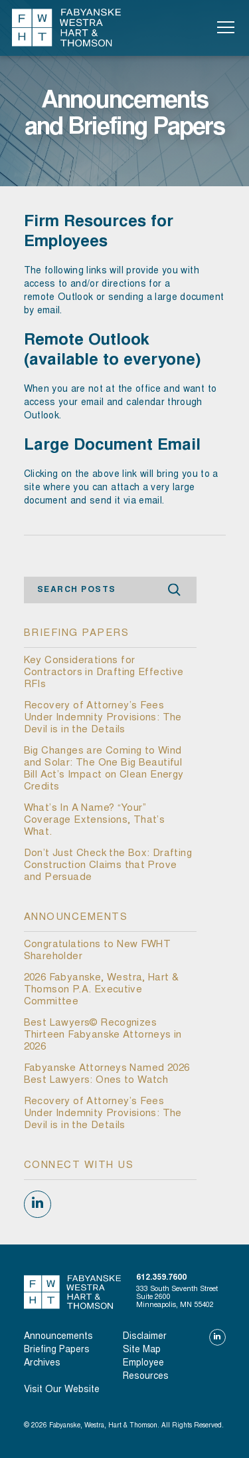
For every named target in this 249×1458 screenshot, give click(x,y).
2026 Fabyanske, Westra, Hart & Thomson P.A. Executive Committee (101, 990)
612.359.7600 (161, 1278)
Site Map (142, 1350)
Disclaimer (145, 1337)
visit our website (62, 1390)
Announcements (58, 1337)
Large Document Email (112, 446)
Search (174, 590)
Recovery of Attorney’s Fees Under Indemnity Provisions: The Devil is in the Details (103, 718)
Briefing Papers (57, 1350)
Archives (42, 1363)
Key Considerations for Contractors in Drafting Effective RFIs (104, 673)
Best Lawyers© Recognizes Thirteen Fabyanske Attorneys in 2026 (103, 1035)
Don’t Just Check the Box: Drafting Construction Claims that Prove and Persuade (108, 866)
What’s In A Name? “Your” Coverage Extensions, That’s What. (94, 820)
